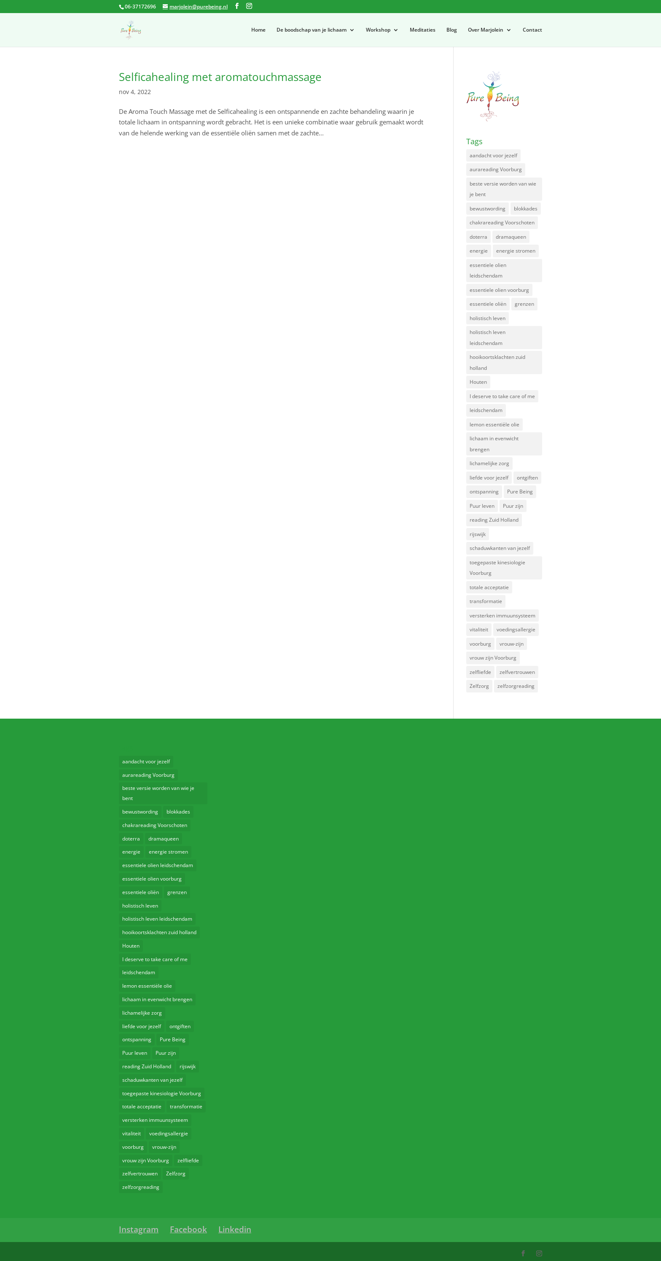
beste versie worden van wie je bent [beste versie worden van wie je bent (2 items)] (503, 189)
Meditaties (422, 30)
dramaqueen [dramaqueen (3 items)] (511, 236)
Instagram (139, 1229)
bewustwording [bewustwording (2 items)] (487, 208)
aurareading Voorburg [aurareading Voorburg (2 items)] (496, 169)
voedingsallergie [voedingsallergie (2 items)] (516, 629)
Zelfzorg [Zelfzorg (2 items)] (479, 686)
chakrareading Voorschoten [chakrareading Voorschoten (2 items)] (502, 222)
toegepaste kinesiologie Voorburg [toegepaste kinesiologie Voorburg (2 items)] (497, 568)
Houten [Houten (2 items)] (478, 381)
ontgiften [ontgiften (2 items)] (527, 477)
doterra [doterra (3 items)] (478, 236)
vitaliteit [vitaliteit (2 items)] (479, 629)
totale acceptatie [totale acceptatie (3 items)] (489, 587)
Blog (451, 30)
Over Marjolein (485, 30)
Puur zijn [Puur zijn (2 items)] (513, 505)
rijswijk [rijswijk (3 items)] (478, 534)
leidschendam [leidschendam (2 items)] (486, 410)
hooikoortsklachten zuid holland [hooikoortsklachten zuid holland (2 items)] (497, 362)
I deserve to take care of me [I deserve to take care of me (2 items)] (502, 396)
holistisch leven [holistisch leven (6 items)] (487, 318)
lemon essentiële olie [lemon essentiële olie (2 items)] (494, 424)
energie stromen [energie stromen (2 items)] (515, 250)
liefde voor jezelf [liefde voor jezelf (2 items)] (489, 477)
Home (258, 30)
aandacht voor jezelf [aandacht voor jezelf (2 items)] (493, 155)
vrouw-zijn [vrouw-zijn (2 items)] (512, 643)
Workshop (378, 30)
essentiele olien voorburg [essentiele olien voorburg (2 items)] (499, 290)
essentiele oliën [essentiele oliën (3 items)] (488, 303)
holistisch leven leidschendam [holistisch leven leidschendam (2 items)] (487, 338)
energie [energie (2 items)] (479, 250)
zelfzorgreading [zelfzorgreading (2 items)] (516, 686)
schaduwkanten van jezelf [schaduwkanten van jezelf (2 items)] (500, 548)
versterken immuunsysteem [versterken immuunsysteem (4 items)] (502, 615)
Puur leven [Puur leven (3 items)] (482, 505)
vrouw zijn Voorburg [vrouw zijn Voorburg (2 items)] (493, 657)
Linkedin (234, 1229)
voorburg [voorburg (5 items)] (480, 643)
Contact (532, 30)
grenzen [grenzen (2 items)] (524, 303)
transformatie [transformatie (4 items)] (486, 601)
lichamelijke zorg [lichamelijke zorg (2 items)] (489, 463)
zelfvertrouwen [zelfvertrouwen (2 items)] (517, 672)
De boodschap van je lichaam (312, 30)
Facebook (188, 1229)
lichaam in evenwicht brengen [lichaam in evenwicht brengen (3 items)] (494, 444)
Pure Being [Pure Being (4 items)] (520, 491)
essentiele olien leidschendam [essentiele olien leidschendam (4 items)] (488, 270)
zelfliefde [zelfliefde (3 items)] (480, 672)
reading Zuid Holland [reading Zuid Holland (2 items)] (494, 519)
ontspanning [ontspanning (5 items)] (484, 491)
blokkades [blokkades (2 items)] (525, 208)
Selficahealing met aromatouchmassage (220, 76)
